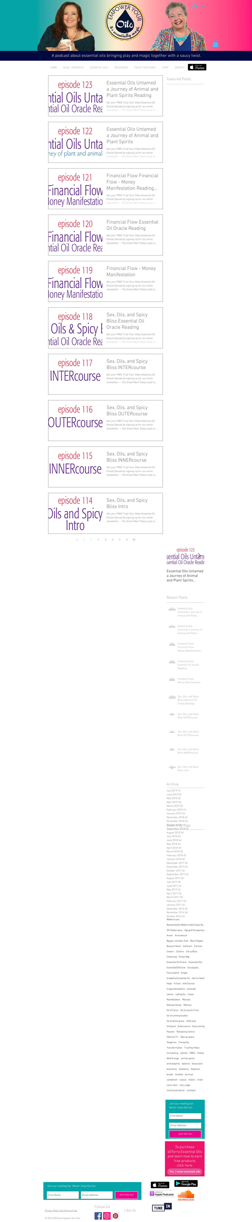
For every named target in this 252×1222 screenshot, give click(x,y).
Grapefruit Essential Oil (178, 978)
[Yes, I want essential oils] (184, 1171)
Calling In (187, 946)
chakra (191, 1079)
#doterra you (173, 919)
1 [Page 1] (91, 539)
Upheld (183, 1053)
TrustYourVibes (192, 1047)
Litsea (191, 994)
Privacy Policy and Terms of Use (61, 1210)
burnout (189, 1074)
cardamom (172, 1079)
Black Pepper (196, 941)
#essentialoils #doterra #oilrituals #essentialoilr (186, 925)
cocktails (191, 1090)
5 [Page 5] (119, 539)
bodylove (195, 1069)
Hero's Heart (198, 978)
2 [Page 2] (98, 539)
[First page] (77, 540)
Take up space (187, 1037)
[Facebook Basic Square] (98, 1216)
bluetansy (184, 1069)
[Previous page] (84, 540)
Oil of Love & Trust (189, 1010)
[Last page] (134, 540)
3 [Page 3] (105, 539)
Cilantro (180, 951)
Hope (169, 983)
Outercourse (184, 1026)
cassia (183, 1079)
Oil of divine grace (175, 1021)
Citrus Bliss (191, 951)
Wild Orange (173, 1058)
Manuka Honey (174, 1005)
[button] (215, 43)
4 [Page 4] (112, 539)
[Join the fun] (185, 1134)
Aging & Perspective (194, 930)
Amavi (170, 935)
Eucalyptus (192, 967)
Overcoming (198, 1026)
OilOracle (191, 1021)
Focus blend (173, 973)
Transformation (174, 1047)
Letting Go (181, 994)
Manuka (186, 999)
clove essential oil (176, 1090)
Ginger (184, 973)
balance (186, 1063)
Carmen (198, 946)
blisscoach (197, 1063)
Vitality (200, 1053)
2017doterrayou (174, 930)
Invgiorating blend (176, 989)
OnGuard (171, 1026)
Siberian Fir (172, 1037)
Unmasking (172, 1053)
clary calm (172, 1085)
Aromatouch (181, 935)
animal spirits (188, 1058)
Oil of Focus (172, 1010)
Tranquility (183, 1042)
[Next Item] (199, 555)
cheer (200, 1079)
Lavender (191, 989)
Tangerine (171, 1042)
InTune (177, 983)
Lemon (170, 994)
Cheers (170, 951)
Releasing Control (186, 1031)
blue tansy (172, 1069)
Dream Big (184, 956)
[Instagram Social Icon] (107, 1216)
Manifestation (173, 999)
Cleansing (172, 956)
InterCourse (188, 983)
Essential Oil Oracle (176, 962)
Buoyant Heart (174, 946)
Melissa (187, 1005)
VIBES (192, 1053)
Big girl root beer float (177, 941)
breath (170, 1074)
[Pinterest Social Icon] (115, 1216)
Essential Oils (195, 962)
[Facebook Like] (130, 1216)
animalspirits (173, 1063)
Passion (171, 1031)
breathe (179, 1074)
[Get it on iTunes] (197, 67)
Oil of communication (177, 1015)
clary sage (185, 1085)
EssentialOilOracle (176, 967)
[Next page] (127, 540)
